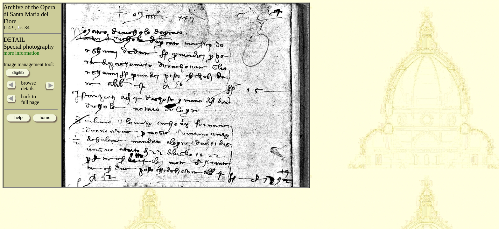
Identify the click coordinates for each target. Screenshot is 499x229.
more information (21, 53)
